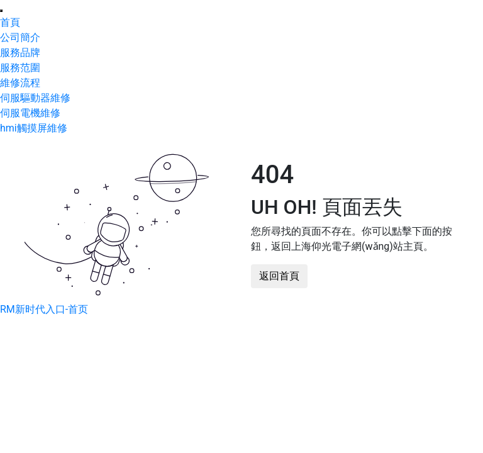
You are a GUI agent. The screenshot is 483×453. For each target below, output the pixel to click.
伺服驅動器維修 (35, 98)
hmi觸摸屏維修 (33, 128)
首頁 (10, 22)
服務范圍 (20, 68)
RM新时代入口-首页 (44, 309)
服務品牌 (20, 53)
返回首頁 (279, 276)
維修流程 (20, 83)
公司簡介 (20, 37)
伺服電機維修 (30, 113)
